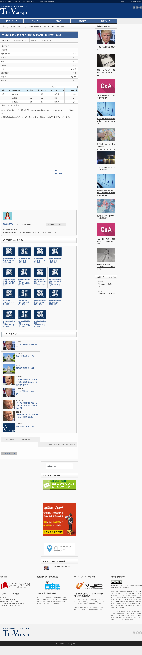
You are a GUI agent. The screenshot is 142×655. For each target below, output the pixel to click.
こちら (64, 110)
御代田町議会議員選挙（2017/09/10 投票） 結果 (24, 324)
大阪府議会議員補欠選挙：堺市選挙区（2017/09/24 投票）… (9, 282)
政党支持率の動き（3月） (25, 356)
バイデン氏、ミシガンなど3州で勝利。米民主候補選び (27, 416)
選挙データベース (11, 21)
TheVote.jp (69, 644)
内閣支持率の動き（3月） (25, 368)
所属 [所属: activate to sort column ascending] (55, 90)
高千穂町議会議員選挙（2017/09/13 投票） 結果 (24, 282)
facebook (140, 7)
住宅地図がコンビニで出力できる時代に (106, 145)
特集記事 (59, 21)
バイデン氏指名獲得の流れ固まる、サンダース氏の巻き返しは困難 (26, 405)
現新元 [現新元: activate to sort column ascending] (43, 90)
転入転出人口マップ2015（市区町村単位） (105, 217)
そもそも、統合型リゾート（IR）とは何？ (106, 168)
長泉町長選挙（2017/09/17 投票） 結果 (39, 260)
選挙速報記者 (46, 40)
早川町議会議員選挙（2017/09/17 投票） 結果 (24, 260)
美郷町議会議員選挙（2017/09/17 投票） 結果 (9, 260)
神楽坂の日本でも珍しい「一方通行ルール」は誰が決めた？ (106, 266)
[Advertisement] (75, 25)
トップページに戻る (9, 453)
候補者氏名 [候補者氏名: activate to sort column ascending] (16, 90)
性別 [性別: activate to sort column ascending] (31, 90)
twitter (137, 7)
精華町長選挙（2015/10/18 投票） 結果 (61, 444)
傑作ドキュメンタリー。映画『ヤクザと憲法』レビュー (106, 72)
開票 (34, 40)
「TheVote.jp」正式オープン (105, 285)
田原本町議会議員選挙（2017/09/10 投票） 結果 (40, 324)
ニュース (35, 21)
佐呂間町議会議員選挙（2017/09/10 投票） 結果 (9, 324)
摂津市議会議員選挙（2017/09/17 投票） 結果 (55, 302)
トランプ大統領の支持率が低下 (26, 345)
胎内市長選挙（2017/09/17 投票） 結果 (24, 302)
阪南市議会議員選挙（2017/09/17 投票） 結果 (40, 302)
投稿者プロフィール (56, 224)
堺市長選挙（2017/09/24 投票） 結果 (8, 302)
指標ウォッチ (105, 21)
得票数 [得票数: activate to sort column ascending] (73, 90)
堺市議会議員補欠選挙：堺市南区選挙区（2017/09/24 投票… (40, 283)
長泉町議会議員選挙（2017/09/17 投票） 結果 (55, 260)
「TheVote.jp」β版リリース (106, 294)
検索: (64, 87)
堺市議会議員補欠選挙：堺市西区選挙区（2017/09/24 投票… (55, 283)
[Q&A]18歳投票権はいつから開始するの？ (106, 97)
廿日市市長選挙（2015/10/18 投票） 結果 (17, 439)
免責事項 (126, 619)
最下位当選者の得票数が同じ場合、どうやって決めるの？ (106, 121)
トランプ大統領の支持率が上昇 (26, 392)
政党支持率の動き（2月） (25, 426)
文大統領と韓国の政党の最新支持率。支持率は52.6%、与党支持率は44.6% (26, 382)
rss (134, 7)
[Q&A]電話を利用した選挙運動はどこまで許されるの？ (106, 241)
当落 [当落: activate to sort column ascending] (2, 90)
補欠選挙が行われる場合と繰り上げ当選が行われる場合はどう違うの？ (106, 192)
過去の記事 (112, 277)
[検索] (57, 467)
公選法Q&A (82, 21)
